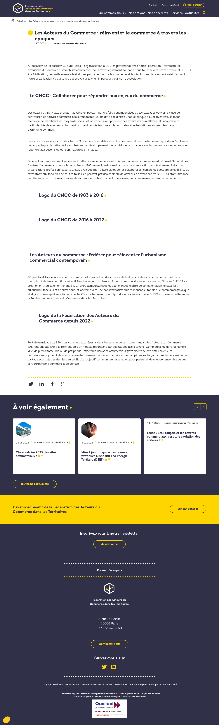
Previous (195, 406)
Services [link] (175, 13)
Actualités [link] (192, 13)
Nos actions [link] (134, 13)
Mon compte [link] (120, 684)
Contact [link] (153, 5)
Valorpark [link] (115, 570)
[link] (34, 8)
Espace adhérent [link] (193, 5)
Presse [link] (101, 570)
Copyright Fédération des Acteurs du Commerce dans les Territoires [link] (74, 684)
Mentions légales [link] (139, 684)
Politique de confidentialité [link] (166, 684)
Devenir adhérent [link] (170, 5)
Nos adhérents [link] (155, 13)
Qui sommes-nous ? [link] (109, 13)
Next (201, 406)
